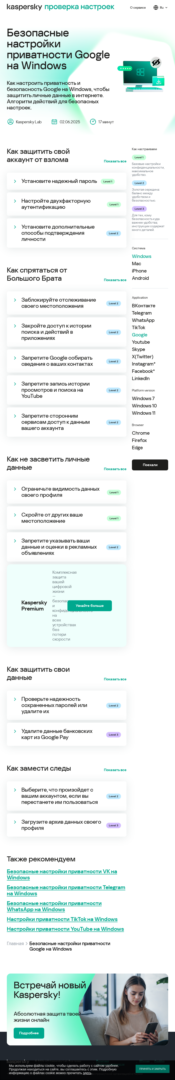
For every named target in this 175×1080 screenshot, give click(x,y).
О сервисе (138, 7)
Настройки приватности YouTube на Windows (65, 929)
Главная (15, 943)
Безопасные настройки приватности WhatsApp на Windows (54, 906)
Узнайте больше (90, 605)
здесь (87, 1073)
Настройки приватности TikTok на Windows (62, 919)
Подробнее (29, 1033)
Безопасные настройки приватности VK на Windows (62, 874)
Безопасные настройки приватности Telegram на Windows (66, 890)
